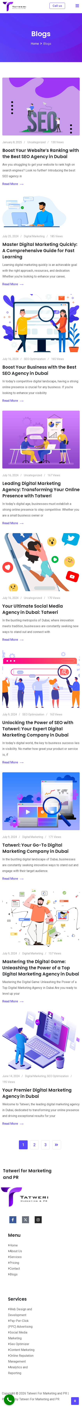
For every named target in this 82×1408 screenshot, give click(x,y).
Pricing (13, 1263)
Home (13, 1245)
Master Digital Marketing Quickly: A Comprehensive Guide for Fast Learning (39, 251)
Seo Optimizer (18, 1344)
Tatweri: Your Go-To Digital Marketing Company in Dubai (35, 848)
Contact (14, 1268)
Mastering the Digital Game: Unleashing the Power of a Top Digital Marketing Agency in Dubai (40, 968)
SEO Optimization (35, 359)
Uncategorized (36, 142)
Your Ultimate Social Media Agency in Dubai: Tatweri (32, 609)
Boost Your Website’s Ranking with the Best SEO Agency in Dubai (40, 153)
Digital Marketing (34, 236)
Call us (57, 6)
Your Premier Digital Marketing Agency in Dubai (37, 1093)
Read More (12, 184)
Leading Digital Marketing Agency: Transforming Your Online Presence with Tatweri (41, 489)
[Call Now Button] (9, 1399)
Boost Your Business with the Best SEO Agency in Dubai (39, 370)
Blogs (13, 1274)
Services (15, 1257)
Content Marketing (21, 1350)
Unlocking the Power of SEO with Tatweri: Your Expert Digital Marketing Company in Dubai (37, 729)
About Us (15, 1251)
